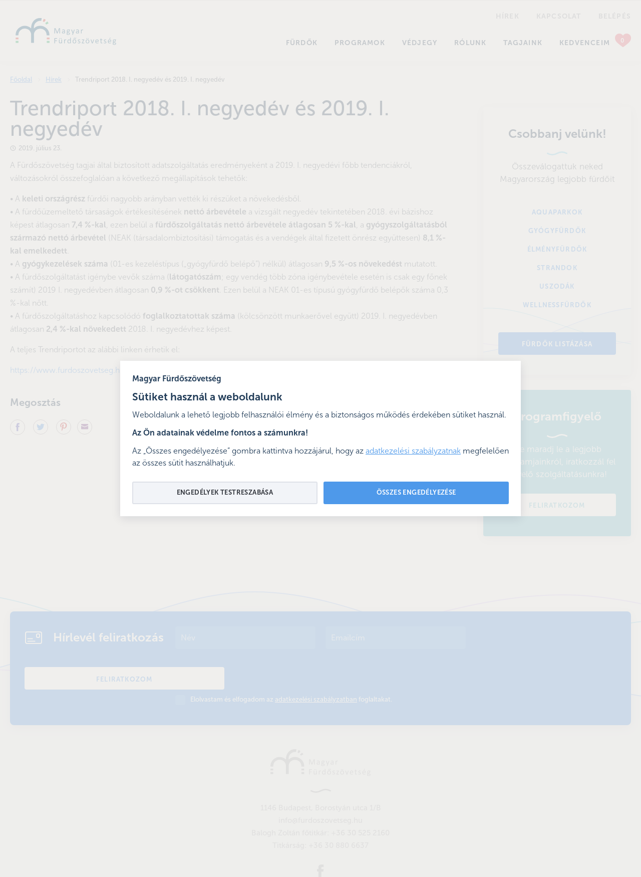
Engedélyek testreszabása (225, 493)
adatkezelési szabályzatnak (413, 452)
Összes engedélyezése (416, 493)
